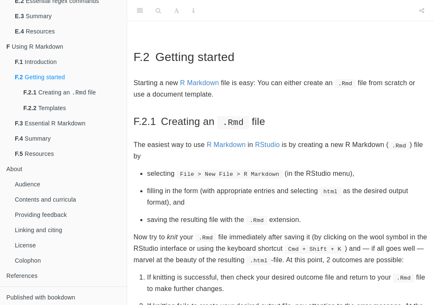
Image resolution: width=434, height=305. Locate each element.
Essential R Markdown (50, 123)
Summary (33, 15)
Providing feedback (41, 214)
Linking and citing (38, 230)
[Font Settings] (176, 10)
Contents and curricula (45, 199)
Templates (44, 108)
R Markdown (199, 82)
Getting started (40, 76)
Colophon (28, 260)
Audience (27, 184)
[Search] (158, 10)
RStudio (267, 144)
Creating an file (59, 92)
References (22, 275)
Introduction (36, 61)
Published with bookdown (40, 297)
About (14, 169)
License (25, 245)
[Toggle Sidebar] (140, 10)
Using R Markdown (34, 45)
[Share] (422, 10)
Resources (35, 30)
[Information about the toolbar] (193, 10)
